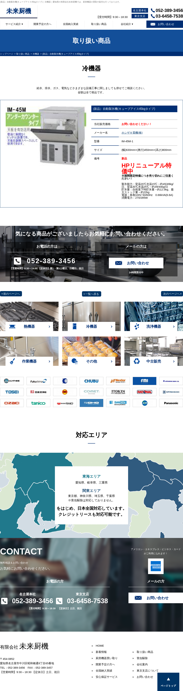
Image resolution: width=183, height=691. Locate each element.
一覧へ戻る (92, 293)
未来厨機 (18, 11)
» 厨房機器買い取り (105, 658)
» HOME (98, 645)
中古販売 (153, 361)
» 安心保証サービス (105, 676)
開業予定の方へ (42, 24)
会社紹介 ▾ (127, 24)
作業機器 (29, 361)
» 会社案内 (139, 664)
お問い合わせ (166, 24)
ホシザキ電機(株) (132, 132)
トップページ (6, 54)
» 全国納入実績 (102, 670)
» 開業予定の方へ (103, 664)
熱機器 (29, 326)
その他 (91, 361)
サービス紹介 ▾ (14, 24)
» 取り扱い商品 (142, 651)
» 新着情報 (99, 651)
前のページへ (11, 293)
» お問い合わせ (142, 676)
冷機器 (36, 54)
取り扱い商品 (99, 24)
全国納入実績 (70, 24)
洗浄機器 (153, 326)
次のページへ (171, 293)
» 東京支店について (145, 670)
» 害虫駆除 (139, 658)
